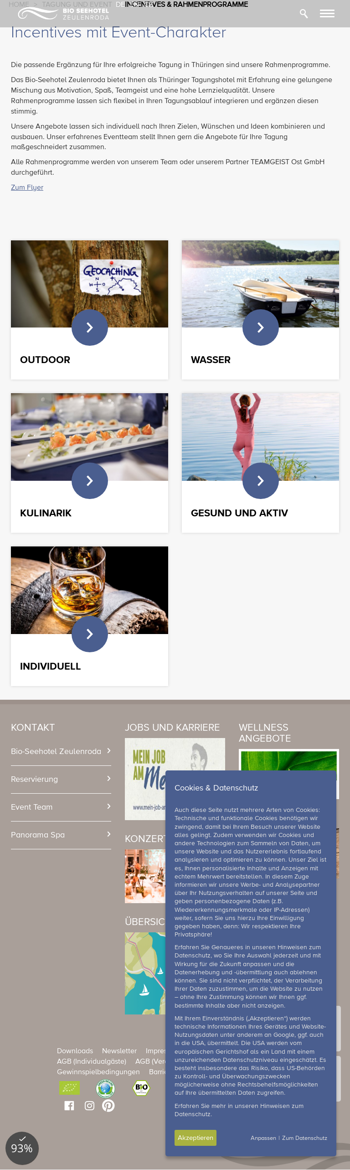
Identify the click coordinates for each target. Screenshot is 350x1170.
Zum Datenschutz (304, 1138)
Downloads (75, 1051)
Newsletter (119, 1051)
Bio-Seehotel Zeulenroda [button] (56, 752)
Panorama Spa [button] (38, 835)
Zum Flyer (27, 188)
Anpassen (263, 1138)
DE (120, 5)
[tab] (61, 751)
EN (134, 5)
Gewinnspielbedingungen (98, 1072)
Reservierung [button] (34, 779)
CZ (148, 5)
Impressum (163, 1051)
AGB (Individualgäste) (91, 1062)
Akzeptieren (195, 1137)
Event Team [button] (32, 807)
